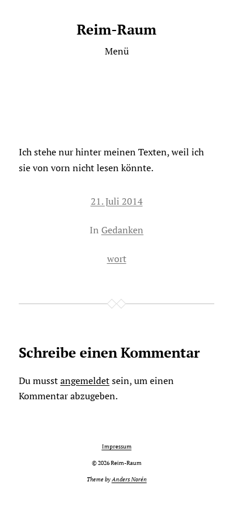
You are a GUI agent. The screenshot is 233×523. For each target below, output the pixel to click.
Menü (117, 51)
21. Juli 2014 (117, 201)
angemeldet (84, 380)
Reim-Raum (116, 29)
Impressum (117, 446)
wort (116, 258)
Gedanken (122, 229)
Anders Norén (129, 479)
